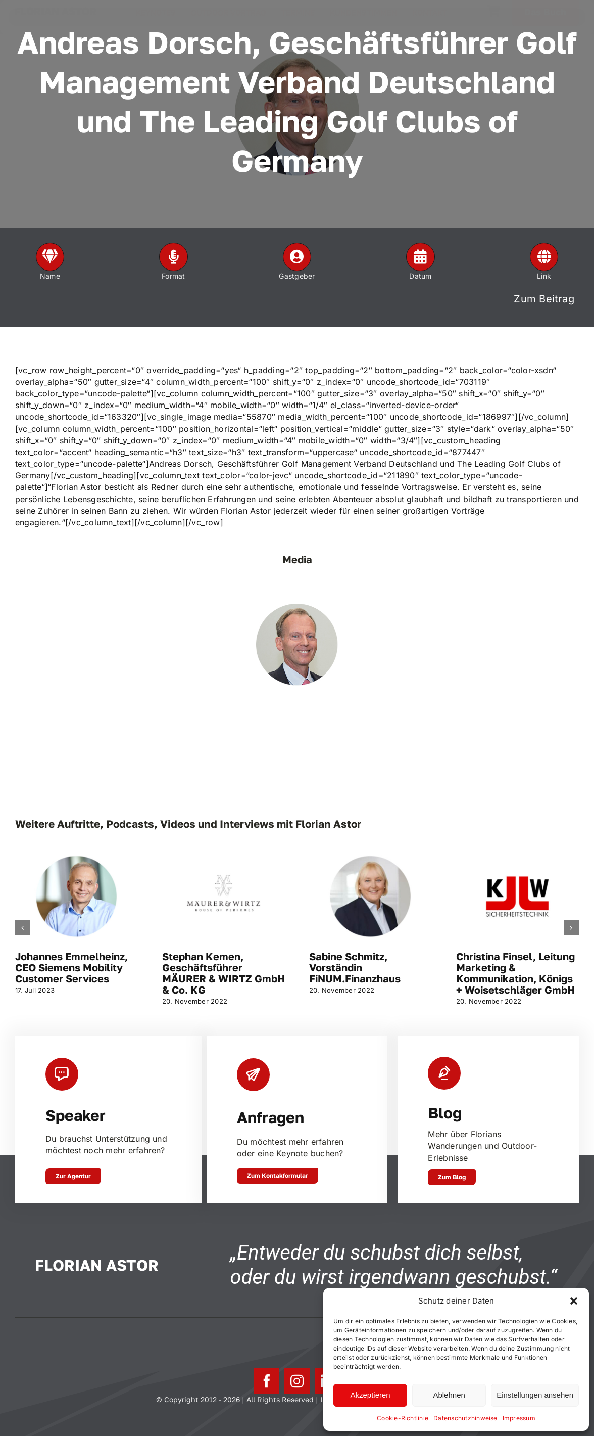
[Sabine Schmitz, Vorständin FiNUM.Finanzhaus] (370, 854)
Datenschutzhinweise (465, 1418)
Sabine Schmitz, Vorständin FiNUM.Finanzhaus (355, 967)
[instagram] (297, 1381)
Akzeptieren (370, 1394)
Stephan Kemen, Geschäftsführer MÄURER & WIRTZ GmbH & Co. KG (223, 973)
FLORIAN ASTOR (55, 17)
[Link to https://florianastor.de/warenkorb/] (493, 17)
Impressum (519, 1418)
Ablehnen (449, 1394)
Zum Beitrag (544, 299)
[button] (574, 1301)
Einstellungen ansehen (535, 1394)
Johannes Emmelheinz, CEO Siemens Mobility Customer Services (71, 967)
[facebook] (266, 1381)
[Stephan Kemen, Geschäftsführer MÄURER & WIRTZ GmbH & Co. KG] (223, 854)
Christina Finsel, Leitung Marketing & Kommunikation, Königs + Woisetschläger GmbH (515, 973)
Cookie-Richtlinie (402, 1418)
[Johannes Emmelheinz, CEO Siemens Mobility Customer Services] (76, 854)
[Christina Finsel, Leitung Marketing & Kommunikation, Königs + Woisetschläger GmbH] (517, 854)
